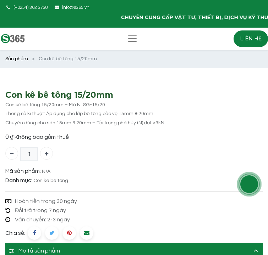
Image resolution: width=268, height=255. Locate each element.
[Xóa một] (11, 153)
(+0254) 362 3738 (31, 7)
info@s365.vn (75, 7)
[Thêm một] (46, 153)
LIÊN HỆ (251, 38)
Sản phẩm (16, 58)
